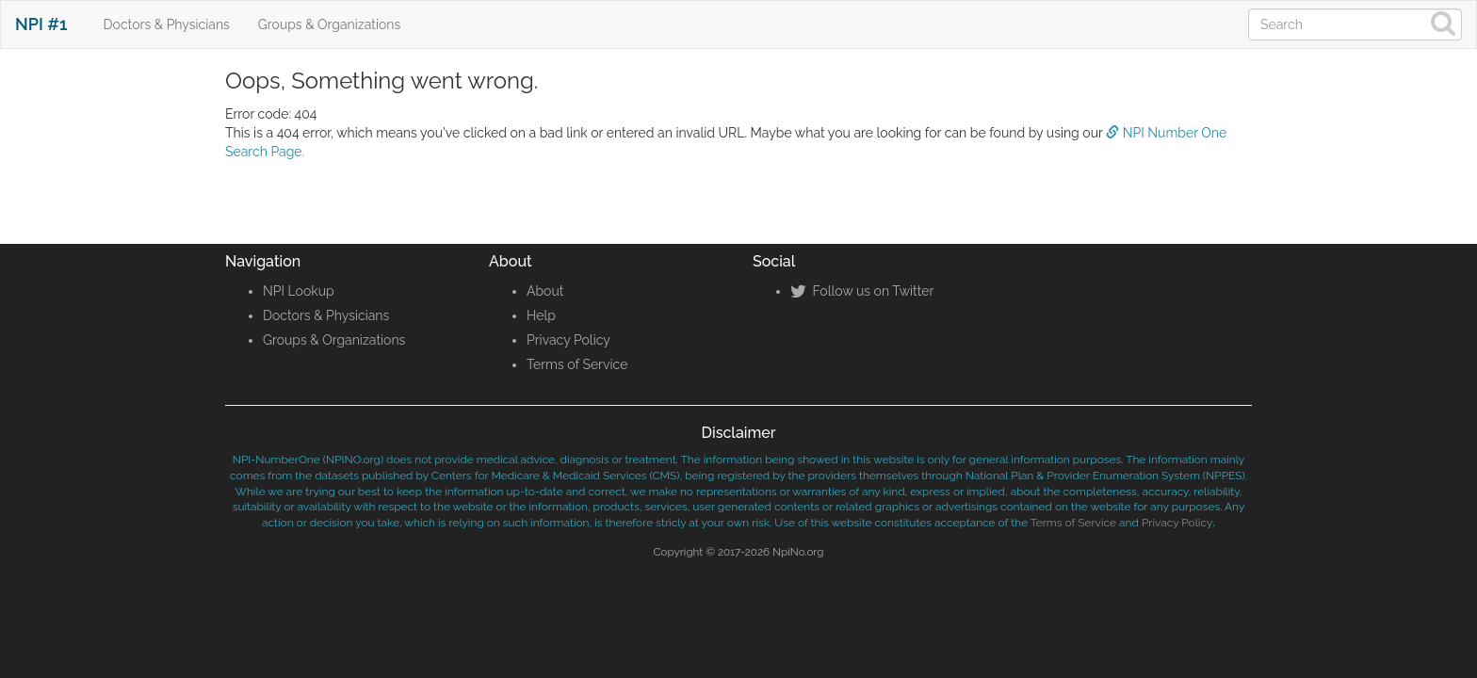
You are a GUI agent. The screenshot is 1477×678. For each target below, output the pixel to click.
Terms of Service (577, 364)
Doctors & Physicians (167, 24)
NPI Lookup (298, 291)
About (545, 291)
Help (541, 315)
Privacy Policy (568, 339)
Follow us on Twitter (861, 291)
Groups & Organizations (329, 24)
